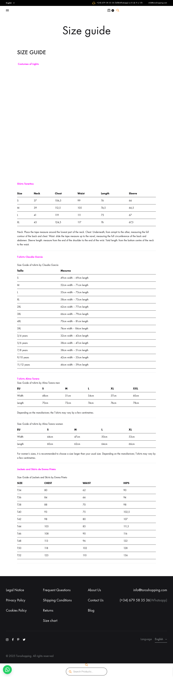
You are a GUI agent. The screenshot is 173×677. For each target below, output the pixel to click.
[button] (7, 669)
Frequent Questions (57, 590)
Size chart (50, 620)
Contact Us (95, 600)
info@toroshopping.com (157, 2)
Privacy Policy (15, 600)
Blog (91, 610)
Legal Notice (15, 590)
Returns (48, 610)
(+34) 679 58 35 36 (135, 600)
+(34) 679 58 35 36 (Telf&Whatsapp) (112, 2)
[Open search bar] (117, 10)
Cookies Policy (16, 610)
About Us (94, 590)
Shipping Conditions (57, 600)
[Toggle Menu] (7, 10)
